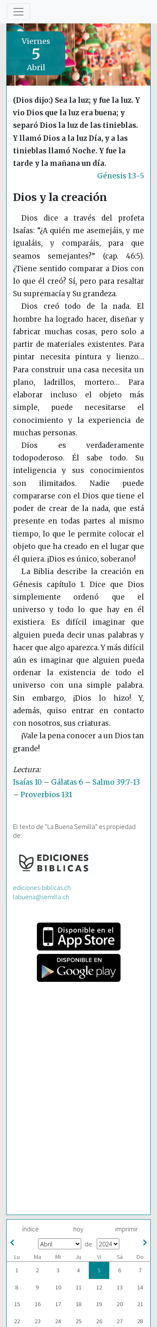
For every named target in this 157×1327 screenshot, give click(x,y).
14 (140, 1287)
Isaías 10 (27, 782)
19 (99, 1304)
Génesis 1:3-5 (120, 175)
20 (120, 1304)
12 (99, 1287)
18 (79, 1304)
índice (30, 1229)
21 (140, 1304)
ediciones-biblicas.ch (42, 887)
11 (79, 1287)
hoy (78, 1229)
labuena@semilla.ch (41, 896)
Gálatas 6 (67, 782)
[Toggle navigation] (18, 11)
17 (58, 1304)
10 (58, 1287)
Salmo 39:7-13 (116, 782)
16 (38, 1304)
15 (17, 1304)
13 (120, 1287)
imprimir (126, 1229)
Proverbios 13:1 (46, 794)
